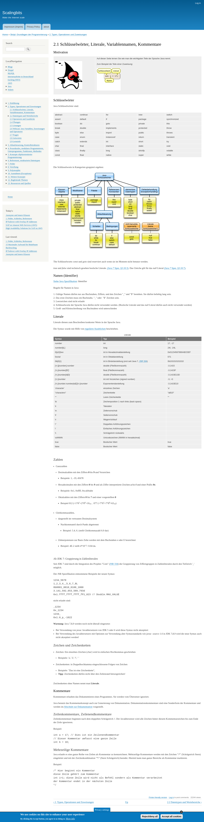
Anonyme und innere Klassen (18, 215)
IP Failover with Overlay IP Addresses (21, 222)
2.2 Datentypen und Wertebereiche (184, 802)
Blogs (10, 67)
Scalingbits (12, 12)
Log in (198, 3)
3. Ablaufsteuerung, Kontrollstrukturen (24, 145)
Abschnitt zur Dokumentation (78, 706)
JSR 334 (143, 361)
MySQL (11, 73)
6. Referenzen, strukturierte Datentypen (24, 160)
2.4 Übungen (15, 122)
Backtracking (11, 248)
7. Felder (11, 164)
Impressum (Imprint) (13, 27)
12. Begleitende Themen (18, 180)
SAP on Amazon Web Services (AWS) (21, 225)
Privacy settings (102, 810)
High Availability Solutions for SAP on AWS (24, 228)
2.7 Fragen (14, 135)
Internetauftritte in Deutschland (20, 77)
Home (5, 34)
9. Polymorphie (14, 170)
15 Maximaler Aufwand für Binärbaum (22, 245)
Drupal (11, 70)
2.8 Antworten (16, 138)
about (46, 27)
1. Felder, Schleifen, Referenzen (19, 218)
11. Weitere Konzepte (16, 177)
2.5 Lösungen (15, 125)
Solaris (11, 90)
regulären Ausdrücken (95, 328)
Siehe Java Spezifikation (65, 281)
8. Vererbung (13, 167)
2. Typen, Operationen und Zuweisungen (68, 34)
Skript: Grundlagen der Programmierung (28, 34)
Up (126, 802)
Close (181, 813)
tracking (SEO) (14, 80)
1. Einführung (13, 103)
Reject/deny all (150, 817)
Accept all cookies (171, 817)
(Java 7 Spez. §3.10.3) (117, 268)
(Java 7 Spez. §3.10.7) (174, 268)
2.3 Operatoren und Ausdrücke (22, 119)
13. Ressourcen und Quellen (19, 183)
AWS (10, 83)
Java (9, 86)
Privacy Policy (33, 27)
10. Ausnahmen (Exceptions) (19, 173)
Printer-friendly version (158, 797)
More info (70, 819)
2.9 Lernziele (15, 141)
